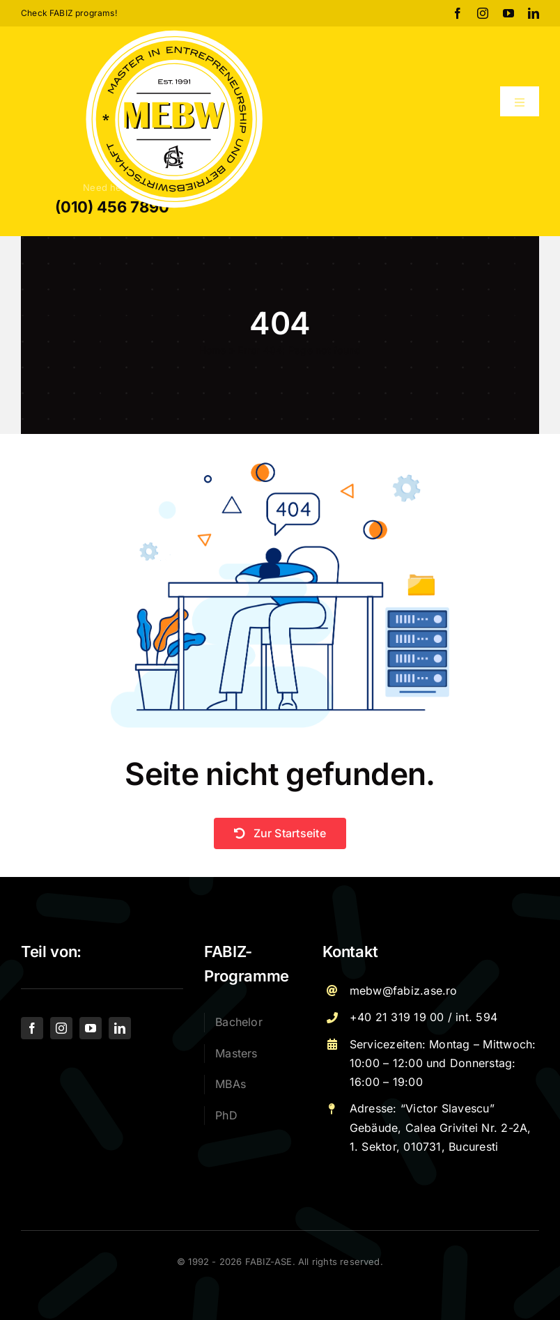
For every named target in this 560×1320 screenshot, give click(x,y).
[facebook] (457, 13)
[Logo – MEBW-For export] (174, 32)
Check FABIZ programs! (69, 13)
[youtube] (508, 13)
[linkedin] (533, 13)
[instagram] (482, 13)
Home (212, 350)
